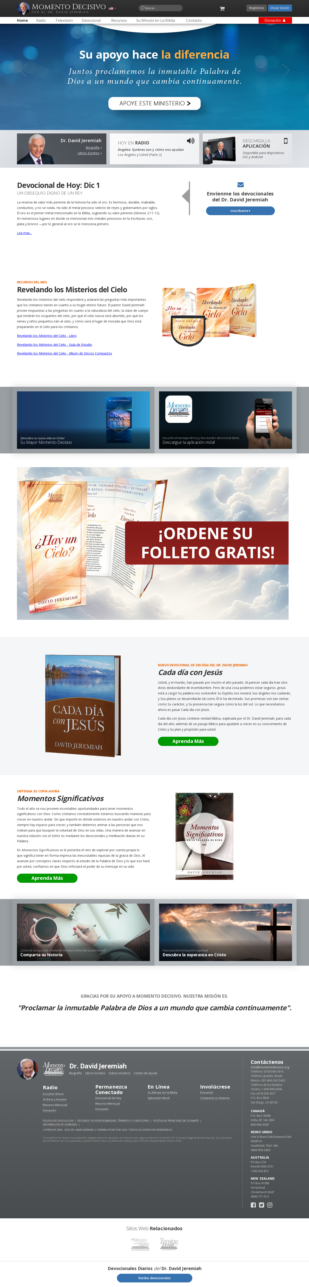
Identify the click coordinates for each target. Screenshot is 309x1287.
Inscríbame (240, 211)
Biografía (92, 147)
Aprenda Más (188, 741)
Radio (50, 1087)
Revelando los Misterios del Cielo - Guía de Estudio (54, 344)
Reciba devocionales (154, 1278)
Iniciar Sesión (280, 8)
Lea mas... (24, 233)
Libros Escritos (88, 153)
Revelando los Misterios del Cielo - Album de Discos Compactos (64, 353)
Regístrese (256, 8)
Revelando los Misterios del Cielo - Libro (47, 335)
